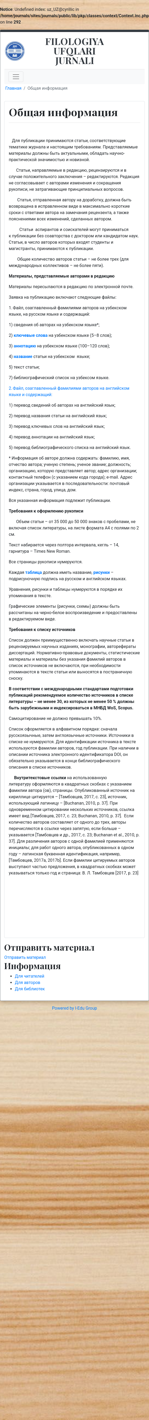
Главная (13, 88)
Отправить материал (25, 957)
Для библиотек (30, 988)
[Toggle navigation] (15, 76)
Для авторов (27, 982)
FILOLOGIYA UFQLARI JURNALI (74, 50)
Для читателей (29, 976)
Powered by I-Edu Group (74, 1008)
